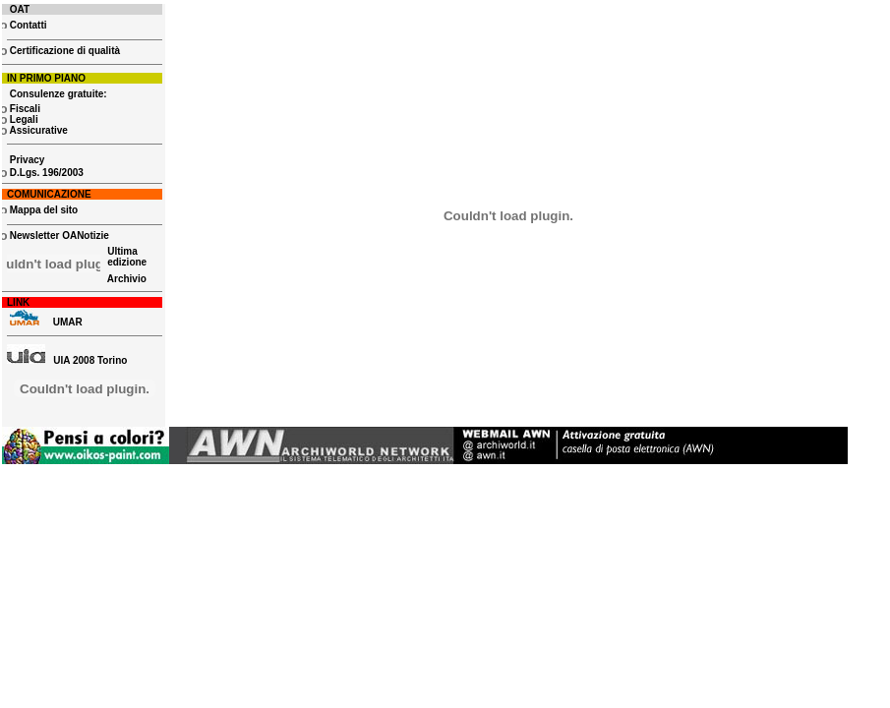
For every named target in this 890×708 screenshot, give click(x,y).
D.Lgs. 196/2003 (45, 172)
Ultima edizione (125, 256)
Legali (24, 119)
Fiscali (23, 108)
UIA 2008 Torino (67, 360)
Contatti (27, 25)
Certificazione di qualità (63, 50)
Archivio (127, 278)
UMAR (68, 322)
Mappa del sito (42, 210)
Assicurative (38, 130)
